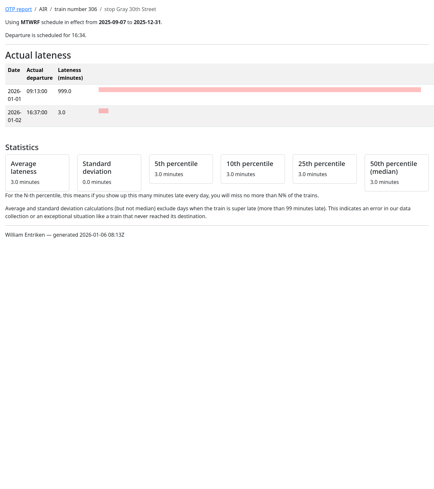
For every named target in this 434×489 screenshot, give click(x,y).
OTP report (18, 9)
